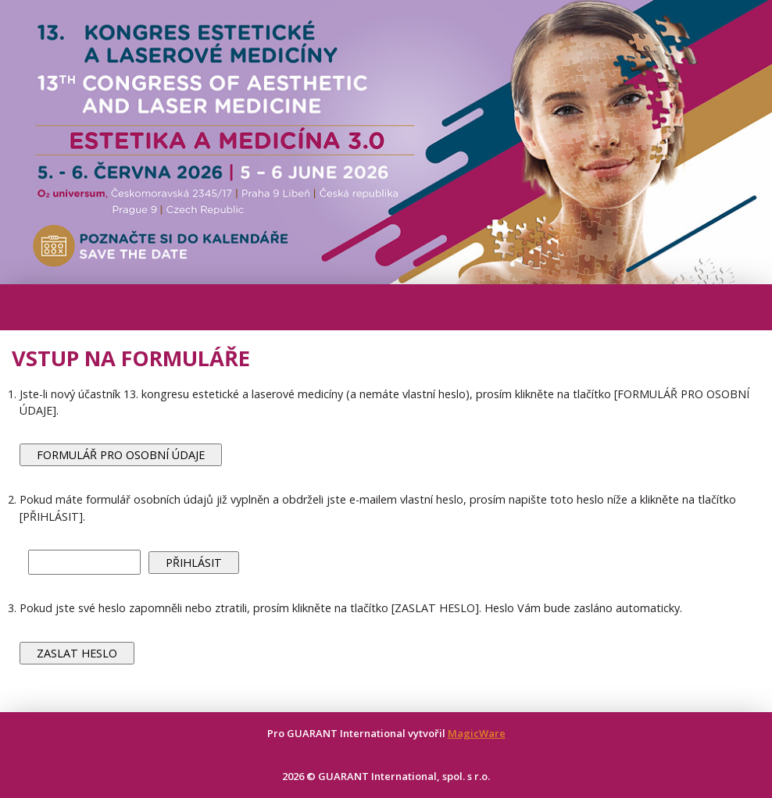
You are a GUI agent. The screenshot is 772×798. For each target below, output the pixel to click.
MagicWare (477, 733)
